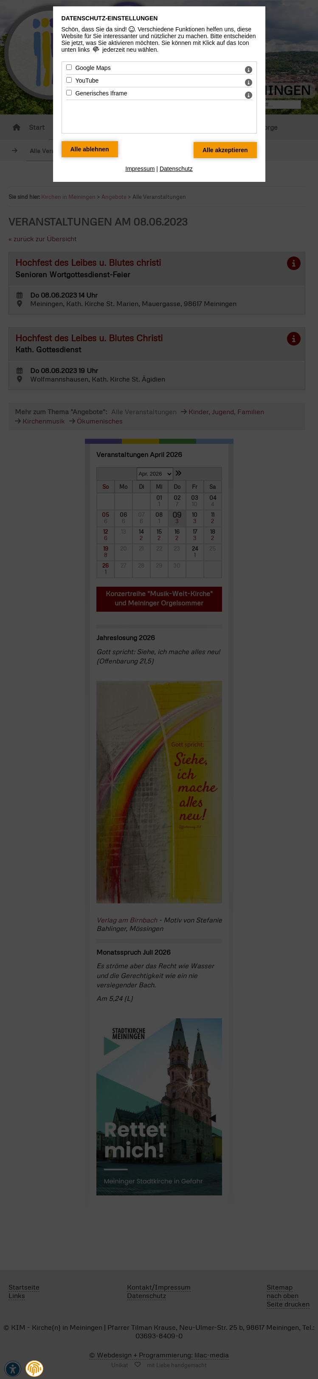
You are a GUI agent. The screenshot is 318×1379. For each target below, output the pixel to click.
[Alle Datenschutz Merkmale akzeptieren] (225, 150)
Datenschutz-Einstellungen (110, 18)
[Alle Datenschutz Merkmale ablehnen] (90, 149)
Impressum (140, 168)
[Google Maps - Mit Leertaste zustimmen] (69, 67)
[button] (34, 1369)
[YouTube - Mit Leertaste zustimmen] (69, 80)
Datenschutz (176, 168)
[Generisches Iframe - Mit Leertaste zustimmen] (69, 92)
